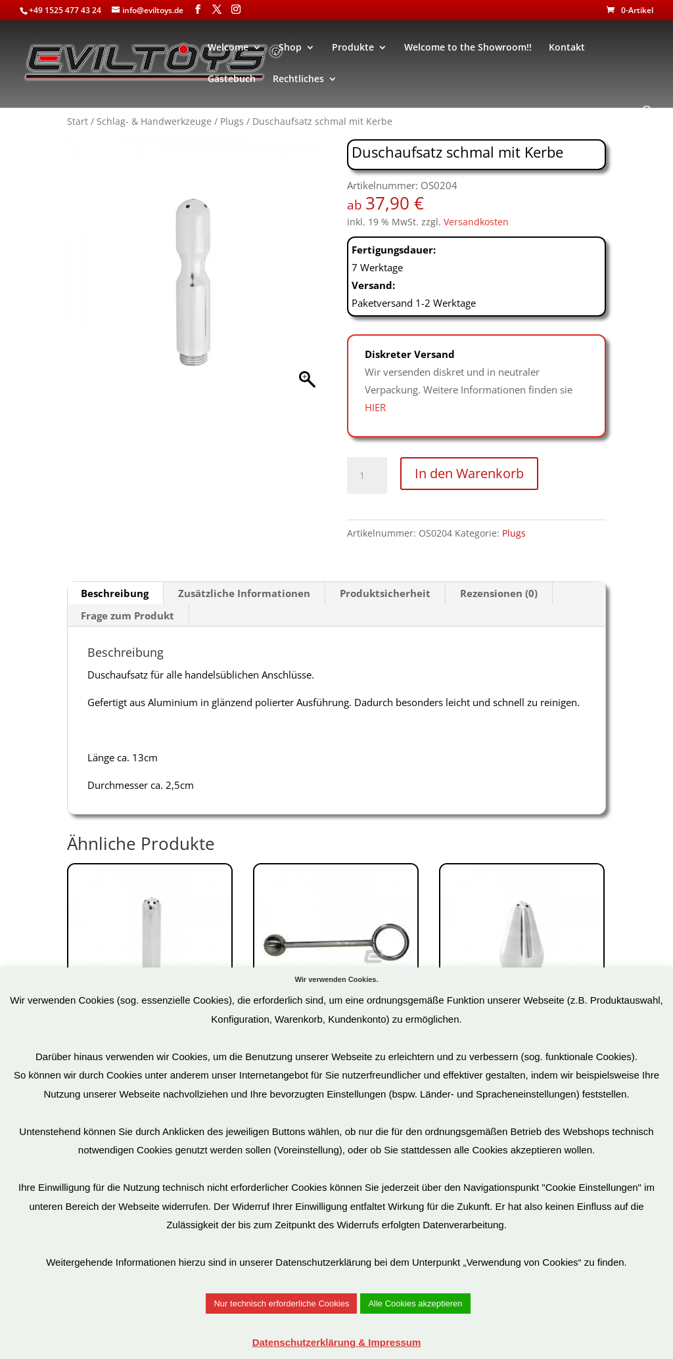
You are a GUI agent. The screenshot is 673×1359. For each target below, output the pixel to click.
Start (77, 121)
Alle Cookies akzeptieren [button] (415, 1303)
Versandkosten (476, 222)
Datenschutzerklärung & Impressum (336, 1342)
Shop (290, 48)
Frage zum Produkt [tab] (127, 615)
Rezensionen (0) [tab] (499, 593)
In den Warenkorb (469, 473)
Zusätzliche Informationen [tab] (244, 593)
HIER (375, 407)
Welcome (228, 48)
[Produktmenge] (366, 475)
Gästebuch (232, 79)
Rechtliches (298, 79)
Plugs (232, 121)
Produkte (353, 48)
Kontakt (567, 48)
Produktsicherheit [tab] (385, 593)
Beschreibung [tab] (115, 593)
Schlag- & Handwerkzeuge (154, 121)
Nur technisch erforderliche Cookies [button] (281, 1303)
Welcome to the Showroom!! (468, 48)
